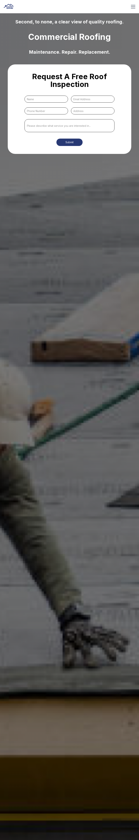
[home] (8, 7)
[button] (132, 6)
